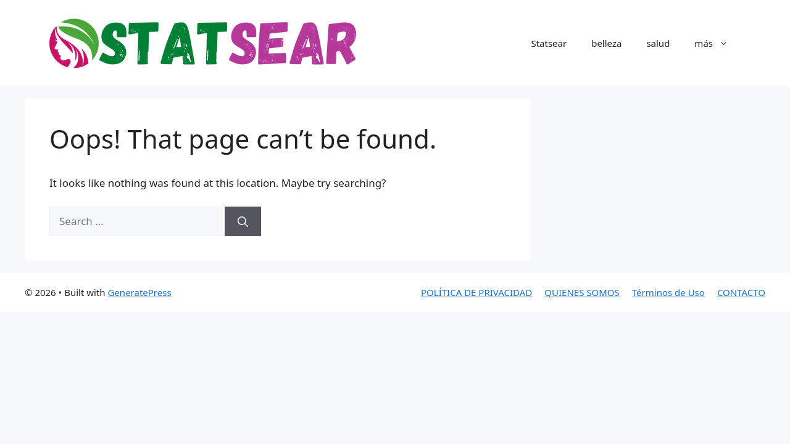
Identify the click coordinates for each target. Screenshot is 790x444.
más (717, 43)
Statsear (549, 43)
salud (658, 43)
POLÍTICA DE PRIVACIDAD (476, 292)
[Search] (243, 221)
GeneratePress (139, 292)
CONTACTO (741, 292)
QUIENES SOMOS (582, 292)
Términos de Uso (668, 292)
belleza (606, 43)
